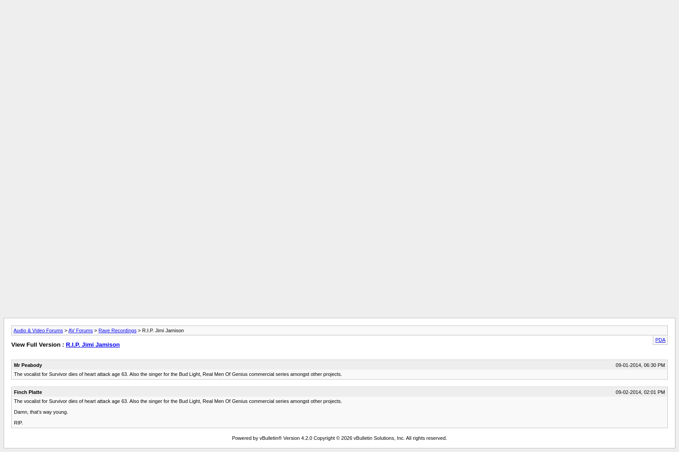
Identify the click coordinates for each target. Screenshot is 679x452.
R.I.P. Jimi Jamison (93, 344)
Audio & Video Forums (38, 330)
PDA (660, 340)
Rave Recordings (118, 330)
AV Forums (80, 330)
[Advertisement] (340, 24)
